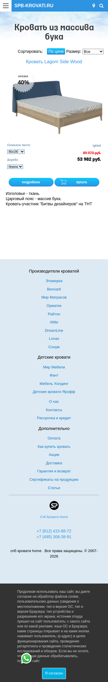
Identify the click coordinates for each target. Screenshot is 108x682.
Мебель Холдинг (54, 383)
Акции (54, 454)
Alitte (54, 322)
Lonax (54, 338)
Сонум (54, 347)
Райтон (54, 314)
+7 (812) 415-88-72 (54, 531)
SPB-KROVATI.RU (33, 5)
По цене (56, 51)
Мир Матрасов (54, 297)
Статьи (54, 488)
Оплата (54, 438)
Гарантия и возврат (54, 471)
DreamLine (54, 330)
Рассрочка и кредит (54, 418)
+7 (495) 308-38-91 (54, 536)
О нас (54, 401)
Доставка (54, 463)
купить (81, 182)
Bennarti (54, 289)
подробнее (31, 182)
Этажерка (54, 281)
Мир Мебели (54, 367)
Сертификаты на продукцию (53, 479)
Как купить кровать (54, 446)
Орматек (54, 305)
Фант (54, 375)
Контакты (54, 410)
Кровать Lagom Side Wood (54, 61)
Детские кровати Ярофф (54, 392)
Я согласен (54, 673)
